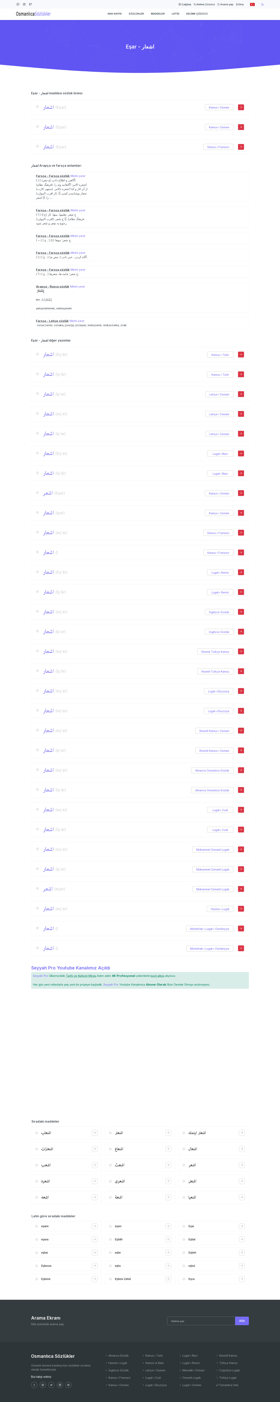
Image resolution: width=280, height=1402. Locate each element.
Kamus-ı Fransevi (218, 147)
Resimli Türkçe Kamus (215, 651)
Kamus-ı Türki (220, 354)
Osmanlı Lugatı (190, 1377)
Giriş (240, 4)
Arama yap (225, 4)
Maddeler (158, 14)
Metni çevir (77, 176)
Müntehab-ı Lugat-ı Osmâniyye (209, 928)
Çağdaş (184, 4)
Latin (175, 14)
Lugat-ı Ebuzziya (218, 691)
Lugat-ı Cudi (220, 810)
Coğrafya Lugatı (228, 1370)
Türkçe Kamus (227, 1363)
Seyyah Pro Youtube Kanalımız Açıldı (70, 967)
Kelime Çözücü (204, 4)
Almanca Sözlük (117, 1355)
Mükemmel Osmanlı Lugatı (212, 849)
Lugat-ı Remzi (220, 572)
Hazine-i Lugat (220, 909)
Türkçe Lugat (226, 1377)
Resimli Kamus (226, 1355)
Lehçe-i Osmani (219, 394)
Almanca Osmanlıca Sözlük (212, 770)
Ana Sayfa (115, 14)
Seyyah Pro (40, 976)
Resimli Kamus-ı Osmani (214, 731)
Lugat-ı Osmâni (190, 1385)
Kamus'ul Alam (153, 1363)
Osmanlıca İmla (227, 1385)
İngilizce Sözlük (219, 612)
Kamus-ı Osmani (219, 107)
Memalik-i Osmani (192, 1370)
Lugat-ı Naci (220, 453)
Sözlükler (136, 14)
